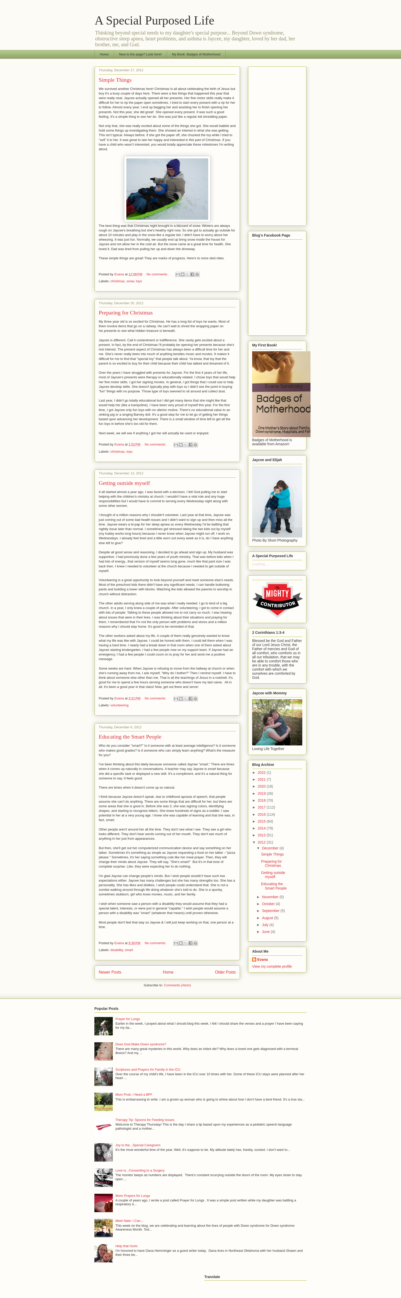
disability (116, 950)
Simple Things (115, 80)
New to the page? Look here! (140, 54)
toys (139, 281)
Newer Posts (110, 972)
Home (104, 54)
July (265, 925)
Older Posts (225, 972)
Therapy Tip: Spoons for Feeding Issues (144, 1120)
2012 (262, 842)
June (266, 932)
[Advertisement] (277, 145)
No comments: (158, 274)
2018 (262, 800)
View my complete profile (272, 966)
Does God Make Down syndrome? (140, 1044)
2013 (262, 835)
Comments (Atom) (177, 985)
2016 (262, 814)
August (268, 918)
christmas (117, 281)
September (271, 911)
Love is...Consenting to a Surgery (139, 1170)
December (270, 848)
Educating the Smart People (130, 736)
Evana (262, 959)
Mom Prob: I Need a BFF (133, 1094)
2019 (262, 793)
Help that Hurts (126, 1246)
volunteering (119, 705)
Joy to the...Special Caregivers (137, 1145)
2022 (262, 772)
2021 (262, 779)
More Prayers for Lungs (132, 1196)
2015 (262, 821)
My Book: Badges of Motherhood (196, 54)
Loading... (260, 564)
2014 (262, 828)
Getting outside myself (124, 483)
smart (129, 950)
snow (130, 281)
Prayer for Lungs (127, 1019)
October (269, 904)
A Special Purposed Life (154, 20)
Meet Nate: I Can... (129, 1221)
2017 (262, 807)
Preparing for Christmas (126, 312)
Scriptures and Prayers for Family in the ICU (147, 1069)
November (270, 897)
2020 (262, 786)
